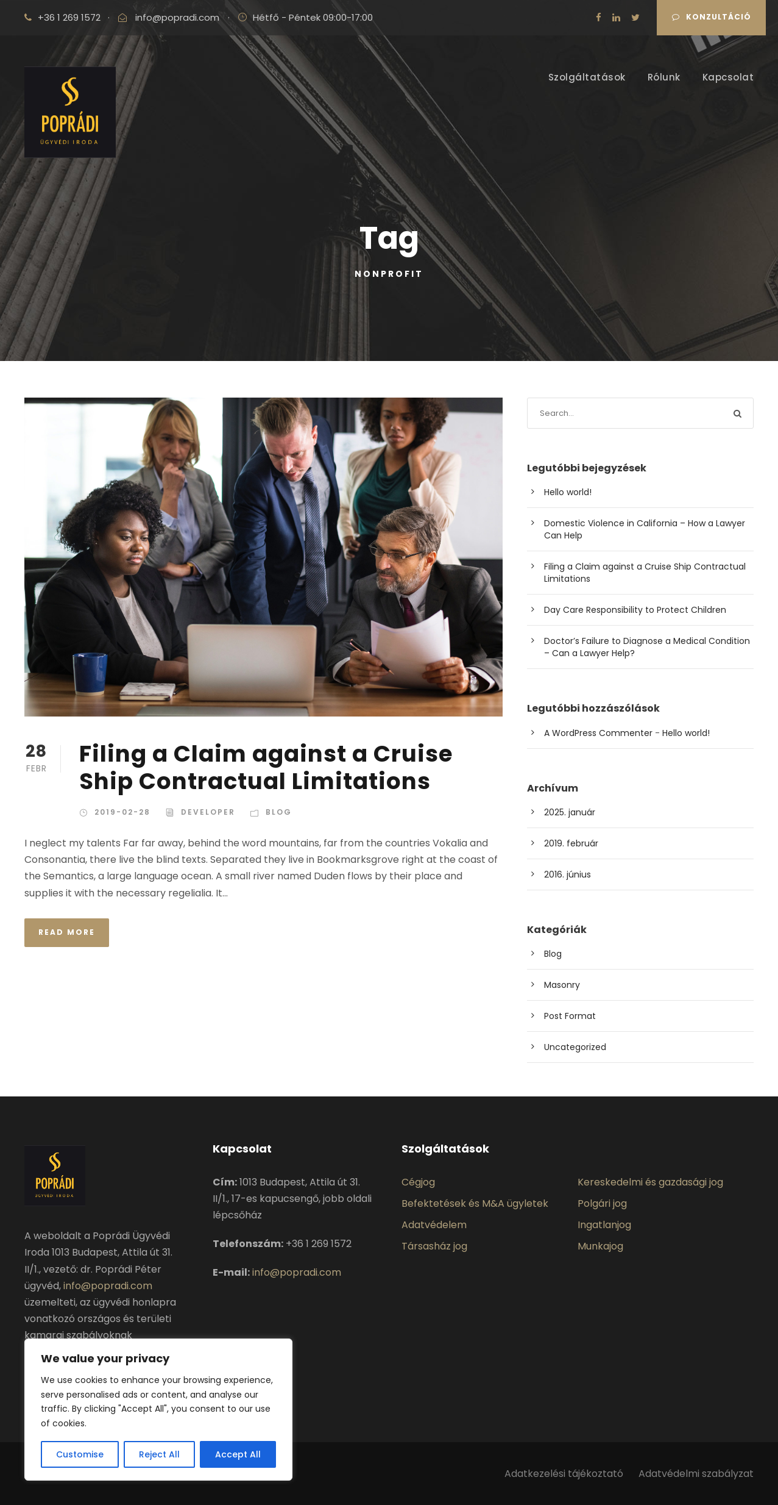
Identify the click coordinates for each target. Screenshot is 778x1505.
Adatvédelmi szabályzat (696, 1474)
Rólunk (664, 77)
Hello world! (568, 492)
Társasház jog (434, 1246)
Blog (279, 812)
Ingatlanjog (604, 1225)
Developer (208, 812)
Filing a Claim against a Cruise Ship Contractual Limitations (266, 767)
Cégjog (418, 1182)
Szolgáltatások (587, 77)
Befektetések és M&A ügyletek (474, 1203)
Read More (66, 932)
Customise (80, 1454)
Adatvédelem (434, 1225)
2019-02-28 (122, 812)
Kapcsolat (728, 77)
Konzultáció (711, 17)
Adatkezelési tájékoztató (565, 1474)
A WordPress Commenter (598, 733)
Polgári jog (602, 1203)
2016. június (567, 874)
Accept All (238, 1454)
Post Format (570, 1016)
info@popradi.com (177, 17)
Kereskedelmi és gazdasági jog (650, 1182)
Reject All (159, 1454)
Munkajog (600, 1246)
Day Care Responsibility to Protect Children (635, 610)
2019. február (571, 843)
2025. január (569, 812)
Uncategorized (575, 1047)
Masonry (562, 985)
